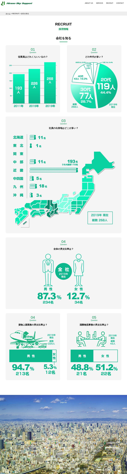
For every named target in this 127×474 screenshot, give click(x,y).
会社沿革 (36, 454)
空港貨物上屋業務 (64, 447)
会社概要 (36, 451)
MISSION (36, 447)
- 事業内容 (65, 443)
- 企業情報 (41, 443)
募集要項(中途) (87, 460)
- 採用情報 (89, 443)
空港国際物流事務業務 (66, 451)
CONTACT (120, 3)
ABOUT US (89, 3)
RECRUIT (109, 3)
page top (63, 402)
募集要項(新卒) (87, 457)
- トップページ (16, 443)
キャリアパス (86, 454)
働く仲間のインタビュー (90, 451)
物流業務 (61, 454)
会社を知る (86, 447)
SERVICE (99, 3)
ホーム (8, 13)
